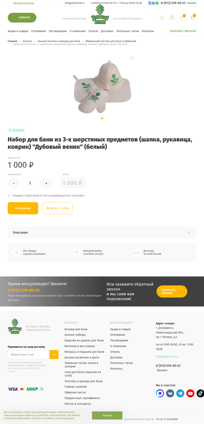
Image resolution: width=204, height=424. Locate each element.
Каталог (24, 17)
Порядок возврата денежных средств (132, 419)
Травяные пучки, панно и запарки (81, 364)
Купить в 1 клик (57, 208)
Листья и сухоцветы (78, 404)
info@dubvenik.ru (75, 3)
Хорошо (107, 415)
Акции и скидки (18, 31)
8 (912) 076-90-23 (173, 3)
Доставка (107, 31)
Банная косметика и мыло (82, 357)
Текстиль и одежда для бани (84, 381)
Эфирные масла (75, 392)
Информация (121, 323)
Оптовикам (38, 31)
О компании (77, 31)
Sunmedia (172, 419)
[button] (102, 118)
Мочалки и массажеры (80, 346)
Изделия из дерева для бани (84, 340)
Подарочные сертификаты (82, 398)
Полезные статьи (127, 31)
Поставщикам (58, 31)
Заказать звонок (183, 31)
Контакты (148, 31)
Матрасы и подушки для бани (84, 352)
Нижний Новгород (23, 3)
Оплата (93, 31)
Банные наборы (75, 335)
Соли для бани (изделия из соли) (83, 374)
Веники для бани (76, 329)
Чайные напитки (75, 386)
